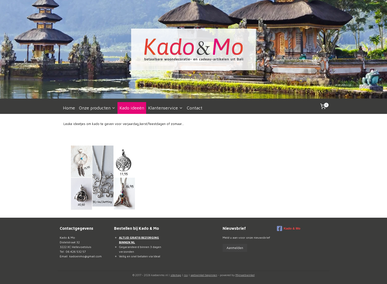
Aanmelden (235, 248)
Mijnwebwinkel (245, 275)
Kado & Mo (288, 228)
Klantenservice (165, 107)
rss (186, 275)
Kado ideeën (131, 107)
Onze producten (97, 107)
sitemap (176, 275)
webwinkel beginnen (204, 275)
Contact (194, 107)
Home (69, 107)
